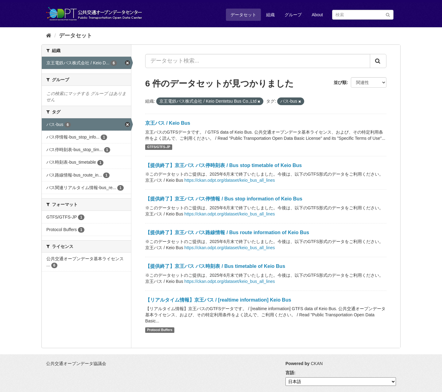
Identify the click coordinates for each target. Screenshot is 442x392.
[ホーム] (48, 35)
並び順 (340, 82)
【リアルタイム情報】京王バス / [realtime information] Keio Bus (218, 300)
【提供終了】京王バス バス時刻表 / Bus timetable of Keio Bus (215, 266)
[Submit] (387, 14)
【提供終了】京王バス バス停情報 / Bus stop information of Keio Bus (223, 198)
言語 (289, 372)
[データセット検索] (363, 15)
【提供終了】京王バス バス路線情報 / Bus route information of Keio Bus (227, 232)
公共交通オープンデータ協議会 (76, 363)
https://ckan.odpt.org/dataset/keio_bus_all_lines (229, 180)
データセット (243, 14)
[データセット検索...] (257, 61)
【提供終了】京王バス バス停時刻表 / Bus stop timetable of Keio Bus (223, 165)
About (317, 14)
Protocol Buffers (159, 330)
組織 (270, 14)
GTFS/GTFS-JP (158, 147)
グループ (293, 14)
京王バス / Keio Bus (167, 123)
